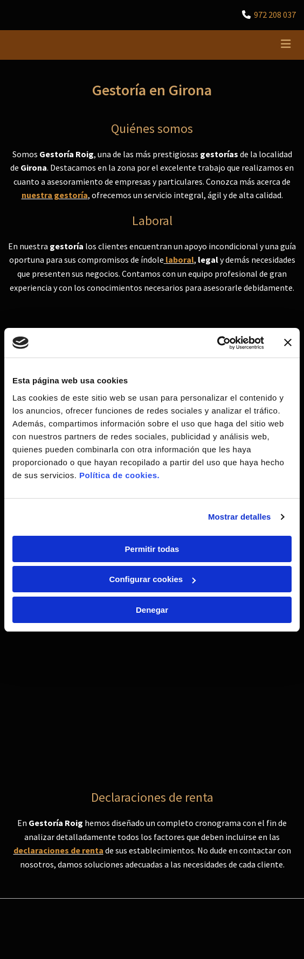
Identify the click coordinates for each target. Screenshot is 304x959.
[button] (248, 45)
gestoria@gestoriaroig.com (64, 656)
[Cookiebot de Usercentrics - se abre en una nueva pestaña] (217, 343)
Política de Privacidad (43, 732)
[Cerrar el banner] (288, 342)
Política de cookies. (119, 475)
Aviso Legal (26, 720)
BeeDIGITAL (278, 833)
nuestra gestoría (55, 195)
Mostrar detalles (239, 516)
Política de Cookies (39, 745)
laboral (179, 259)
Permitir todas (152, 549)
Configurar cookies (152, 579)
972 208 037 (275, 14)
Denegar (152, 609)
